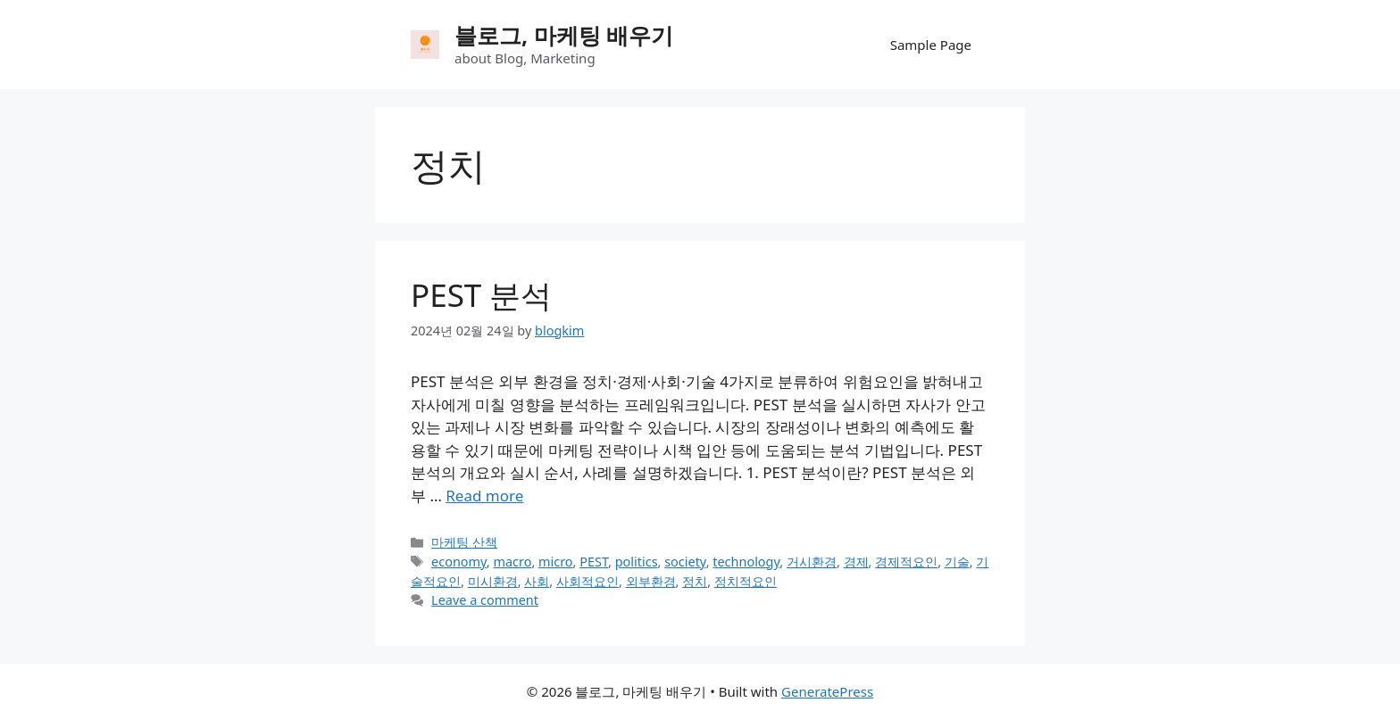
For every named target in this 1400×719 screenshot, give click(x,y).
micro (555, 561)
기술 (957, 561)
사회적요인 (587, 581)
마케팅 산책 (464, 541)
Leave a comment (484, 599)
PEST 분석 (481, 295)
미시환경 (493, 581)
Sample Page (930, 45)
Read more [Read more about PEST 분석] (484, 495)
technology (745, 561)
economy (459, 561)
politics (636, 561)
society (684, 561)
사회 (536, 581)
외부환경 (651, 581)
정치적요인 (745, 581)
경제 (856, 561)
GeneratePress (827, 691)
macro (512, 561)
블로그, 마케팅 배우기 (563, 35)
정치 (694, 581)
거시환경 (812, 561)
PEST (593, 561)
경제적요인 (906, 561)
